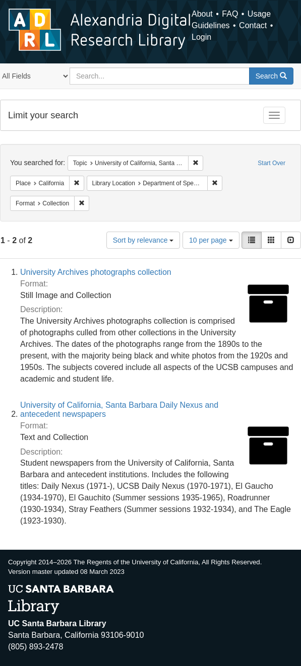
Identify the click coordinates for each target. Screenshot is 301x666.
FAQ (230, 14)
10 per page (211, 240)
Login (201, 37)
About (202, 14)
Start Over (271, 163)
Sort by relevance (143, 240)
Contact (253, 25)
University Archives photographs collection (95, 272)
